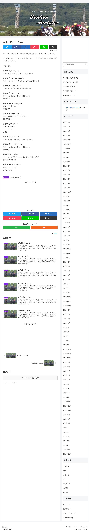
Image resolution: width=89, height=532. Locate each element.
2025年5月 (66, 170)
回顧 (64, 479)
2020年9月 (66, 415)
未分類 (65, 488)
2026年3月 (66, 127)
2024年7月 (66, 214)
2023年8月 (66, 262)
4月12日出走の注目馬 (70, 78)
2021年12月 (67, 349)
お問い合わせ (83, 526)
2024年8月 (66, 209)
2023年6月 (66, 271)
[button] (85, 64)
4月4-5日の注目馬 (69, 86)
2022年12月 (67, 297)
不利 (12, 177)
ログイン (66, 504)
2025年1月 (66, 188)
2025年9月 (66, 153)
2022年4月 (66, 332)
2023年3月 (66, 284)
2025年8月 (66, 157)
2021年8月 (66, 367)
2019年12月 (67, 454)
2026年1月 (66, 135)
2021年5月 (66, 380)
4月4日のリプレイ (69, 95)
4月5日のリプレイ (69, 91)
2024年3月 (66, 231)
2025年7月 (66, 162)
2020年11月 (67, 406)
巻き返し (17, 177)
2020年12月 (67, 401)
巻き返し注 (67, 484)
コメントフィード (69, 513)
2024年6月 (66, 218)
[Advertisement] (30, 195)
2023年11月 (67, 249)
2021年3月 (66, 388)
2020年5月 (66, 432)
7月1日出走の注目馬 (73, 107)
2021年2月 (66, 393)
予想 (64, 470)
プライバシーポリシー (72, 526)
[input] (75, 64)
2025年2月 (66, 183)
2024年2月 (66, 236)
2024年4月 (66, 227)
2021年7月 (66, 371)
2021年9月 (66, 362)
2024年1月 (66, 240)
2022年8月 (66, 314)
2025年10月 (67, 148)
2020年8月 (66, 419)
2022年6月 (66, 323)
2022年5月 (66, 327)
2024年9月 (66, 205)
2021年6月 (66, 375)
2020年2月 (66, 445)
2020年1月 (66, 450)
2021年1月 (66, 397)
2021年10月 (67, 358)
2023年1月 (66, 292)
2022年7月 (66, 319)
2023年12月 (67, 244)
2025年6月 (66, 166)
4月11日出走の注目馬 (70, 82)
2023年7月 (66, 266)
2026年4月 (66, 122)
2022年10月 (67, 306)
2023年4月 (66, 279)
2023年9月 (66, 257)
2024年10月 (67, 201)
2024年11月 (67, 196)
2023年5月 (66, 275)
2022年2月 (66, 340)
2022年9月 (66, 310)
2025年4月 (66, 175)
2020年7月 (66, 423)
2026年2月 (66, 131)
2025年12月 (67, 140)
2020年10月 (67, 410)
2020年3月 (66, 441)
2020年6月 (66, 428)
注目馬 (65, 492)
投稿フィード (67, 509)
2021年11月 (67, 354)
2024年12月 (67, 192)
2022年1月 (66, 345)
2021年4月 (66, 384)
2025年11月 (67, 144)
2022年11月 (67, 301)
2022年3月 (66, 336)
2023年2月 (66, 288)
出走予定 (66, 475)
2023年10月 (67, 253)
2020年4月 (66, 436)
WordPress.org (68, 518)
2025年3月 (66, 179)
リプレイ (6, 177)
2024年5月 (66, 223)
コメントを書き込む (30, 378)
